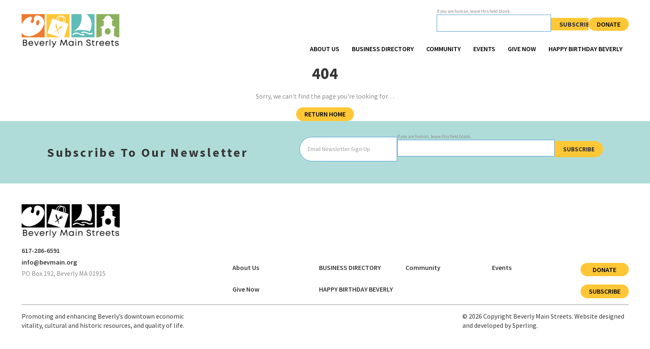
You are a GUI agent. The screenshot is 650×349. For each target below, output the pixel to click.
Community (443, 49)
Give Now (522, 49)
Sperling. (525, 325)
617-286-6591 (41, 250)
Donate (608, 24)
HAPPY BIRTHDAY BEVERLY (586, 49)
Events (484, 49)
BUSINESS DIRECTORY (383, 49)
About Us (324, 49)
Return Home (325, 114)
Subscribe (576, 24)
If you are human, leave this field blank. (474, 11)
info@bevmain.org (49, 262)
